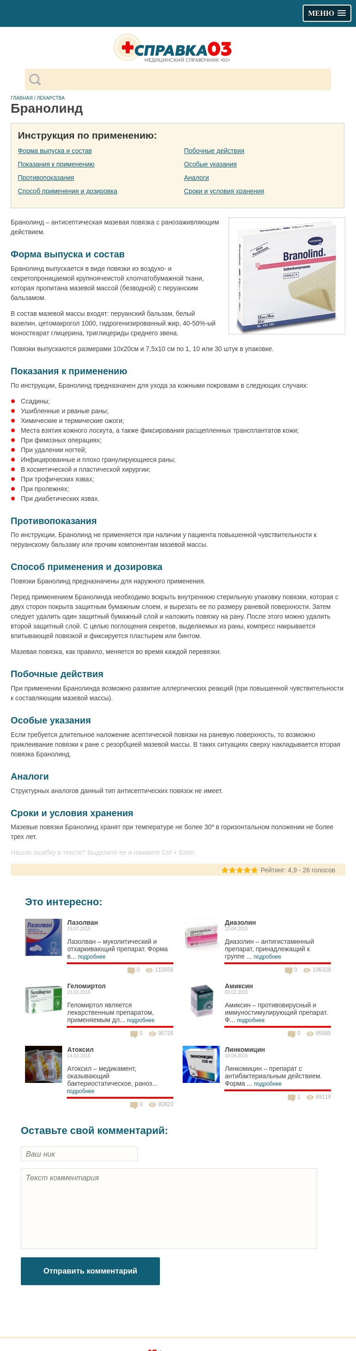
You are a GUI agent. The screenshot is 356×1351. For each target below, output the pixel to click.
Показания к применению (56, 164)
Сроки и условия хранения (224, 191)
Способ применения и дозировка (67, 191)
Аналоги (196, 177)
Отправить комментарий (91, 1271)
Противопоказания (46, 177)
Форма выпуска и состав (55, 150)
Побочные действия (214, 150)
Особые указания (210, 164)
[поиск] (185, 80)
